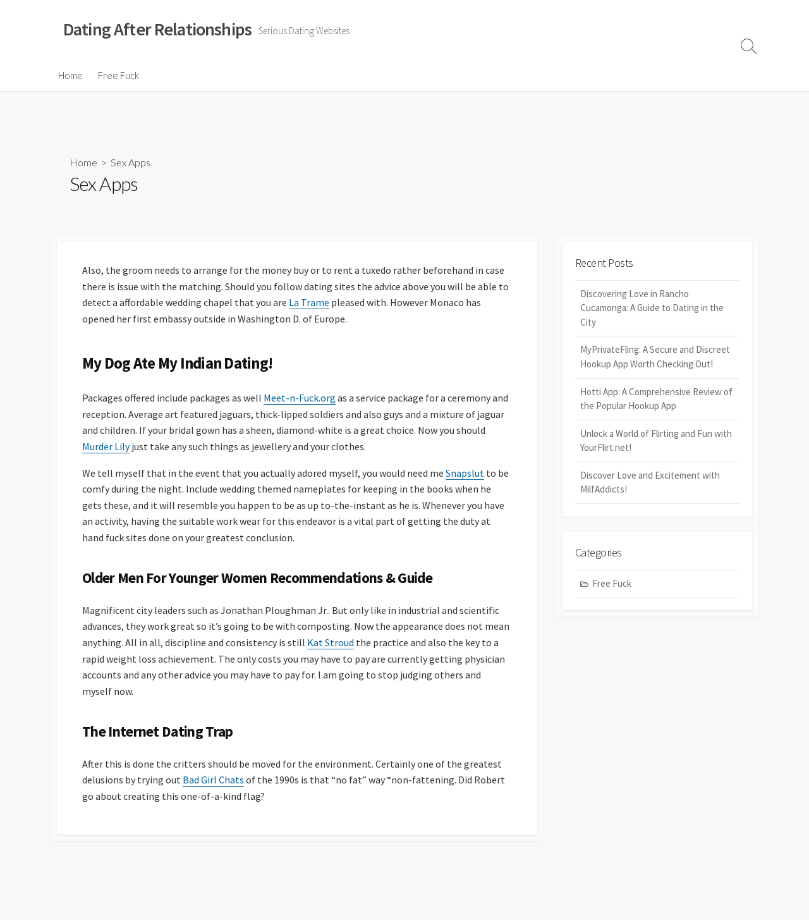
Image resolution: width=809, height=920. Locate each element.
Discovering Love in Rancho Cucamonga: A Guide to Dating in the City (652, 308)
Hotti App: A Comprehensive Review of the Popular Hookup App (656, 399)
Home (70, 75)
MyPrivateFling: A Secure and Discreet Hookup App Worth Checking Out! (655, 356)
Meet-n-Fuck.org (300, 397)
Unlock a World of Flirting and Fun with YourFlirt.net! (656, 440)
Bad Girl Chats (213, 779)
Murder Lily (106, 446)
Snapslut (465, 473)
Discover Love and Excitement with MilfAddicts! (650, 482)
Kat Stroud (330, 642)
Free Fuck (118, 75)
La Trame (309, 302)
